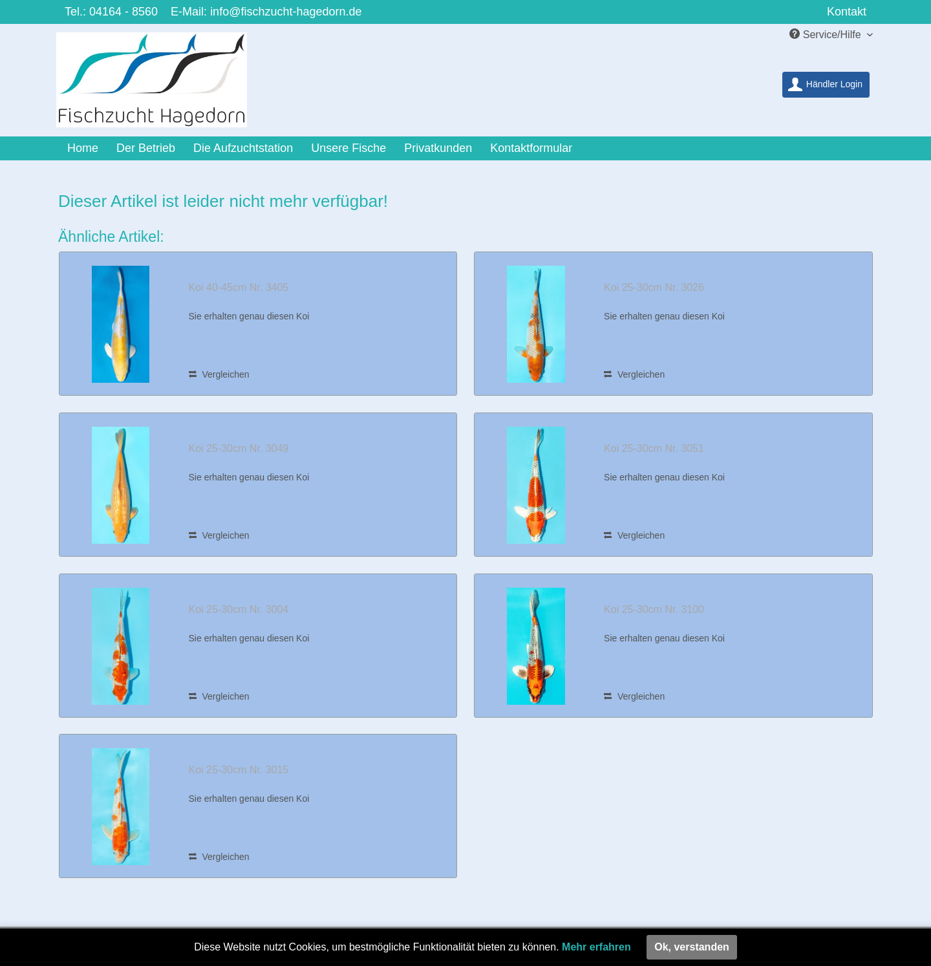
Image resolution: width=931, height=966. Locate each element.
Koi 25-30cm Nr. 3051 (654, 448)
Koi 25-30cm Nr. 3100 (654, 609)
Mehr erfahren (596, 946)
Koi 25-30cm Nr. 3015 (239, 769)
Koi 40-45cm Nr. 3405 (239, 287)
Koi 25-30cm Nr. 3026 (654, 287)
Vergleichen (219, 374)
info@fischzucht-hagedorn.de (285, 11)
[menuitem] (826, 85)
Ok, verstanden (691, 946)
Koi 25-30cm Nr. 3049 (239, 448)
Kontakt (846, 11)
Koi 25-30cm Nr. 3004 (239, 609)
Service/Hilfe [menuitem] (826, 34)
